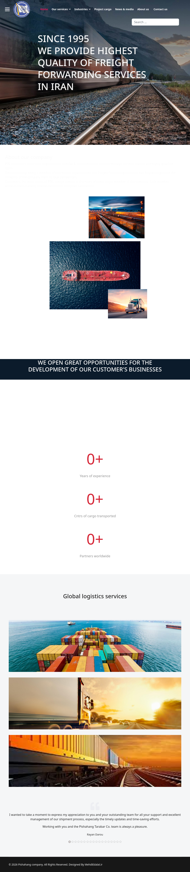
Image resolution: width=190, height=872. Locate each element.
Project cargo (102, 9)
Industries (81, 9)
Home (44, 9)
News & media (124, 9)
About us (143, 9)
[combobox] (155, 22)
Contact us (160, 9)
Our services (60, 9)
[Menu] (7, 9)
